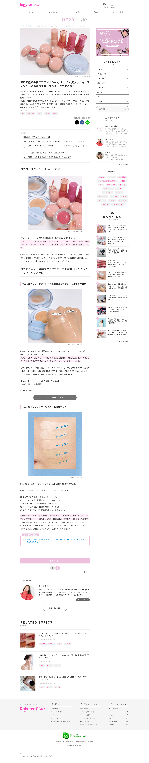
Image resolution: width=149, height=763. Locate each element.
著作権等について (81, 741)
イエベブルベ (103, 196)
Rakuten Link (113, 721)
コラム (99, 97)
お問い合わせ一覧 (36, 756)
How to (41, 665)
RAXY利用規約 (84, 721)
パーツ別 (57, 687)
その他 (99, 101)
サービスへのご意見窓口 (87, 718)
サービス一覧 (24, 756)
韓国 (23, 113)
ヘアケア (100, 87)
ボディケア (101, 83)
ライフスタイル (117, 204)
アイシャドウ (111, 185)
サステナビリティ (50, 756)
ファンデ (47, 113)
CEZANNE (67, 643)
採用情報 (90, 741)
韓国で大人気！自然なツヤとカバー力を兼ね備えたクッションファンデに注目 (54, 141)
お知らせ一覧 (84, 708)
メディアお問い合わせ (87, 712)
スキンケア (101, 69)
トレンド (122, 185)
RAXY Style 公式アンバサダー (47, 643)
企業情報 (58, 741)
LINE (110, 718)
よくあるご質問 (118, 12)
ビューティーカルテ (57, 718)
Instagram (112, 715)
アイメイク (101, 78)
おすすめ (49, 665)
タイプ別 (105, 204)
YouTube (111, 724)
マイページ (54, 715)
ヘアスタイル (107, 193)
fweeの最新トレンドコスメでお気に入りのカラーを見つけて (47, 157)
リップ (39, 113)
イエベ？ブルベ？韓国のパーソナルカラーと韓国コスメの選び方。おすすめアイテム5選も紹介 (55, 540)
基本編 (123, 181)
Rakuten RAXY (29, 5)
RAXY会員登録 (113, 708)
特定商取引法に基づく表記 (88, 724)
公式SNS (95, 12)
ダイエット (122, 200)
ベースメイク (29, 110)
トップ (31, 12)
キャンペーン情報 (74, 12)
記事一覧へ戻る (55, 608)
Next (86, 572)
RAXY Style (53, 12)
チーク (54, 113)
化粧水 (124, 196)
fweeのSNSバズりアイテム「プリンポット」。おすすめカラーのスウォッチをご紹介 (56, 147)
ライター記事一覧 (83, 600)
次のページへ (55, 561)
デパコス (101, 200)
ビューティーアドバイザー (59, 721)
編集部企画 (122, 177)
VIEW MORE (124, 164)
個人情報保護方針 (68, 741)
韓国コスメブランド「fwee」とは (37, 137)
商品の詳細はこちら (55, 397)
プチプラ (118, 193)
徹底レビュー (31, 113)
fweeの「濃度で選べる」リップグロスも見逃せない (44, 152)
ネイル (99, 92)
